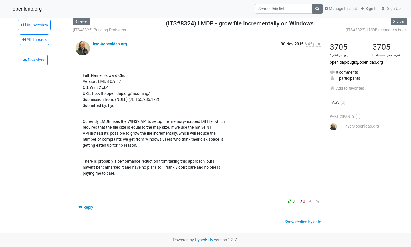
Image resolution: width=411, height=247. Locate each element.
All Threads (34, 39)
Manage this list (341, 8)
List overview (34, 25)
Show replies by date (303, 222)
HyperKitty (204, 240)
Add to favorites (347, 88)
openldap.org (27, 9)
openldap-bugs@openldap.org (356, 62)
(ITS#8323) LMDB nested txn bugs (376, 30)
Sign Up (391, 8)
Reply (85, 207)
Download (34, 60)
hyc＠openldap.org (110, 44)
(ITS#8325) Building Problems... (101, 30)
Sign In (369, 8)
